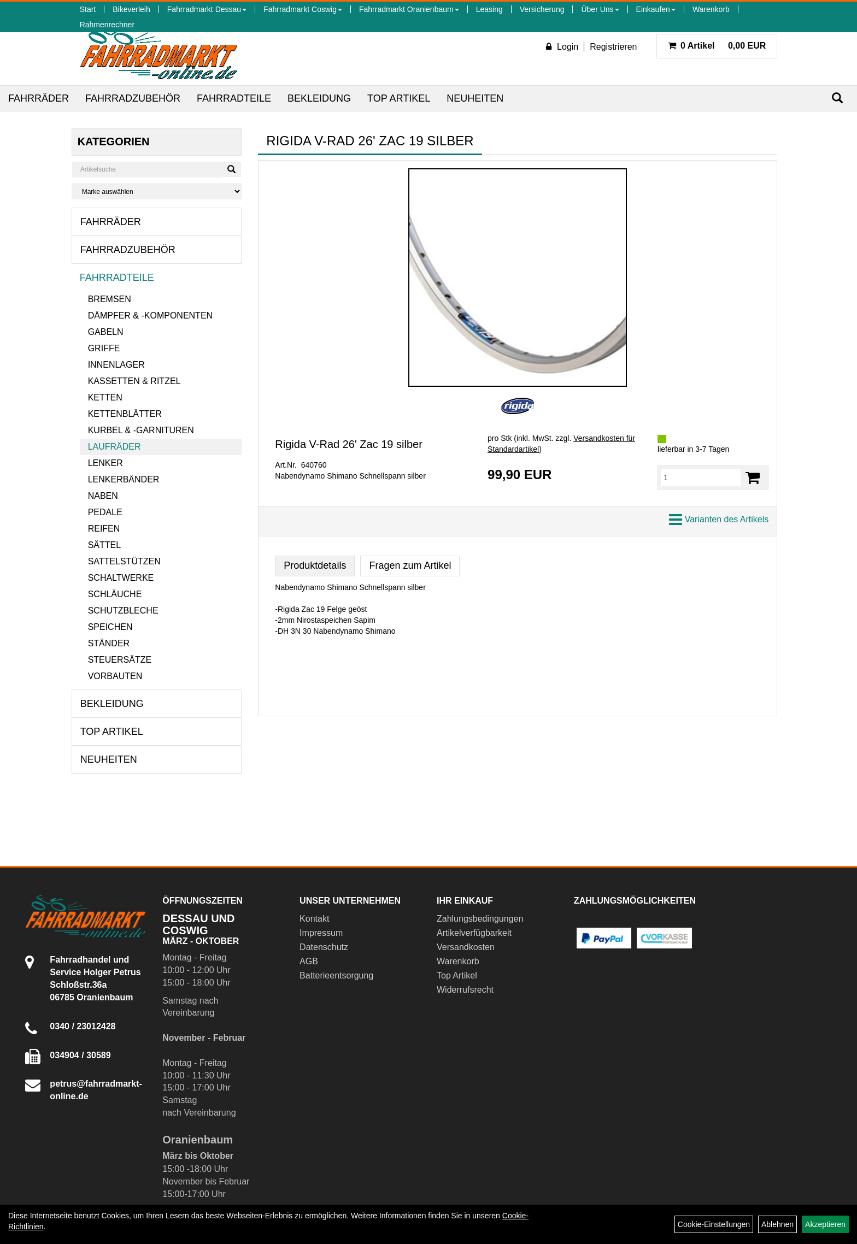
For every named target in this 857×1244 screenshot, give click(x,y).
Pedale (105, 512)
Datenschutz (324, 947)
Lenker (105, 463)
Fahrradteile (234, 98)
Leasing (489, 9)
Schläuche (115, 594)
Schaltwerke (121, 577)
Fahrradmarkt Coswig (302, 9)
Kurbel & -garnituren (141, 430)
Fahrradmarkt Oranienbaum (409, 9)
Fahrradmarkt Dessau (206, 9)
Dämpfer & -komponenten (150, 315)
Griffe (104, 348)
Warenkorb (711, 9)
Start (88, 9)
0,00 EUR (717, 45)
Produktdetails (315, 565)
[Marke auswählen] (157, 191)
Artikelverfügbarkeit (474, 933)
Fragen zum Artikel (410, 565)
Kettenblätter (125, 413)
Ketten (105, 397)
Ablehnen (777, 1224)
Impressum (321, 933)
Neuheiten (475, 98)
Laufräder (114, 446)
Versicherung (542, 9)
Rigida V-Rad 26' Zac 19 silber (348, 444)
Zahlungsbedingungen (480, 918)
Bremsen (109, 299)
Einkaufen (656, 9)
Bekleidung (319, 98)
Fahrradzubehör (132, 98)
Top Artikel (398, 98)
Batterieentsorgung (336, 975)
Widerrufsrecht (465, 989)
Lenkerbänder (124, 479)
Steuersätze (119, 659)
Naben (103, 495)
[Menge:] (701, 477)
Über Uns (600, 9)
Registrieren (613, 46)
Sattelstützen (124, 561)
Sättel (104, 545)
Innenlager (116, 364)
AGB (309, 961)
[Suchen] (837, 98)
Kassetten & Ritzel (134, 381)
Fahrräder (38, 98)
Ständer (109, 643)
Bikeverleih (131, 9)
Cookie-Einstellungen (714, 1224)
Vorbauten (115, 676)
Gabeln (106, 332)
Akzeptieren (825, 1224)
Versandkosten (466, 947)
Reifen (104, 528)
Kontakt (314, 918)
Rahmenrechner (107, 24)
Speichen (110, 627)
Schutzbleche (123, 610)
